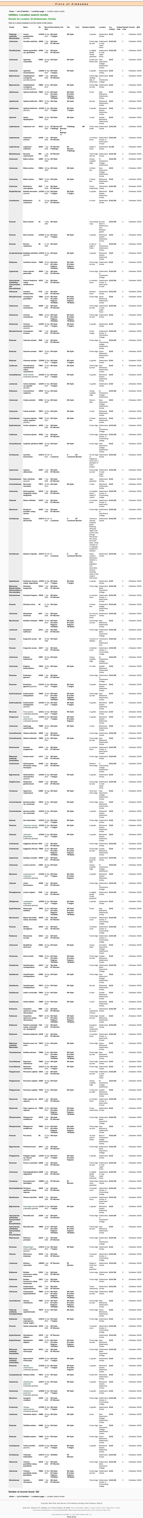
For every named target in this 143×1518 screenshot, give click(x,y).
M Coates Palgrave (54, 95)
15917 (41, 1279)
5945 (40, 340)
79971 (41, 484)
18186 (41, 764)
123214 (41, 1067)
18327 (41, 648)
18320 (41, 1398)
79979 (41, 1310)
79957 (41, 1301)
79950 (41, 738)
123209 (41, 360)
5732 (40, 292)
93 (39, 222)
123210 (41, 820)
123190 (41, 375)
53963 (41, 60)
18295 (41, 306)
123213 (41, 1319)
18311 (41, 630)
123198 (41, 1407)
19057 (41, 657)
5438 (40, 892)
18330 (41, 595)
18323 (41, 1254)
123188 (41, 1366)
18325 (41, 927)
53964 (41, 168)
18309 (41, 425)
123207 (41, 1156)
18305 (41, 1216)
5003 (40, 186)
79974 (41, 985)
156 (114, 41)
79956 (41, 1227)
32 (110, 34)
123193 (41, 703)
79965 (41, 85)
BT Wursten (54, 43)
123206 (41, 71)
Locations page (38, 11)
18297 (41, 470)
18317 (41, 1147)
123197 (41, 1446)
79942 (41, 1090)
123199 (41, 34)
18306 (41, 675)
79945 (41, 117)
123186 (41, 834)
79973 (41, 101)
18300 (41, 50)
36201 (41, 147)
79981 (41, 297)
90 (39, 604)
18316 (41, 1462)
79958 (41, 1052)
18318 (41, 491)
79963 (41, 1292)
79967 (41, 418)
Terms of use (71, 1517)
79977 (41, 351)
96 (39, 1136)
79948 (41, 956)
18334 (41, 747)
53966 (41, 1425)
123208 (41, 1391)
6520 (40, 844)
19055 (41, 159)
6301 (40, 1287)
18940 (41, 733)
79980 (41, 1437)
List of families (23, 11)
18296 (41, 1163)
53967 (41, 444)
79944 (41, 666)
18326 (41, 1188)
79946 (41, 849)
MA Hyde (53, 34)
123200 (41, 901)
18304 (41, 271)
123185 (41, 717)
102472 (41, 455)
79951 (41, 366)
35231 (41, 127)
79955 (41, 1126)
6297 (40, 614)
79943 (41, 993)
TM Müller (54, 98)
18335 (41, 1197)
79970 (41, 411)
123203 (41, 384)
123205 (41, 775)
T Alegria (53, 36)
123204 (41, 1359)
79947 (41, 1016)
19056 (41, 1081)
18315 (41, 1117)
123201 (41, 324)
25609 (41, 858)
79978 (41, 802)
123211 (41, 712)
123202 (41, 581)
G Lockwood (54, 456)
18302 (41, 782)
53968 (41, 1414)
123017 (41, 1382)
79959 (41, 621)
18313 (41, 965)
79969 (41, 1002)
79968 (41, 726)
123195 (41, 108)
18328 (41, 918)
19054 (41, 865)
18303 (41, 509)
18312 (41, 1349)
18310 (41, 1238)
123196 (41, 874)
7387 (40, 331)
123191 (41, 684)
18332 (41, 1099)
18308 (41, 883)
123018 (41, 811)
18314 (41, 586)
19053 (41, 391)
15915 (41, 1272)
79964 (41, 1062)
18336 (41, 138)
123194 (41, 235)
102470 (41, 1455)
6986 (40, 1009)
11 (39, 201)
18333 (41, 500)
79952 (41, 92)
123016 (41, 253)
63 (112, 34)
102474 (41, 519)
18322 (41, 435)
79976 (41, 1043)
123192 (41, 191)
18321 (41, 936)
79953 (41, 909)
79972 (41, 1375)
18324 (41, 1326)
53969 (41, 791)
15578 (41, 1335)
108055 (41, 1181)
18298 (41, 41)
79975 (41, 179)
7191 (40, 1025)
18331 (41, 280)
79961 (41, 315)
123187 (41, 1206)
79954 (41, 1340)
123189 (41, 825)
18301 (41, 1072)
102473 (41, 554)
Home (11, 11)
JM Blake (53, 1455)
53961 (41, 945)
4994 (40, 479)
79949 (41, 694)
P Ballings (54, 129)
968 (40, 154)
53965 (41, 974)
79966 (41, 262)
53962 (41, 400)
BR (83, 127)
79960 (41, 1108)
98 (39, 244)
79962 (41, 1471)
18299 (41, 1172)
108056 (41, 1263)
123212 (41, 1247)
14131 (41, 756)
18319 (41, 1480)
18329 (41, 1034)
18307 (41, 76)
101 (40, 639)
